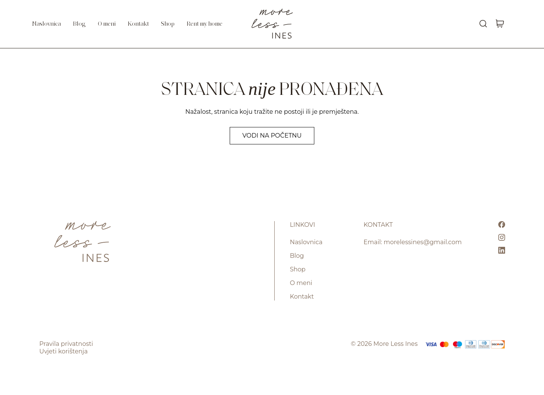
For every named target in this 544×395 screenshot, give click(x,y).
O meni (107, 24)
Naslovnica (46, 24)
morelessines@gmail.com (423, 242)
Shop (168, 24)
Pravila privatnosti (66, 343)
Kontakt (138, 24)
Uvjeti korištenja (63, 351)
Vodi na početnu (271, 135)
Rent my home (205, 24)
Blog (79, 24)
